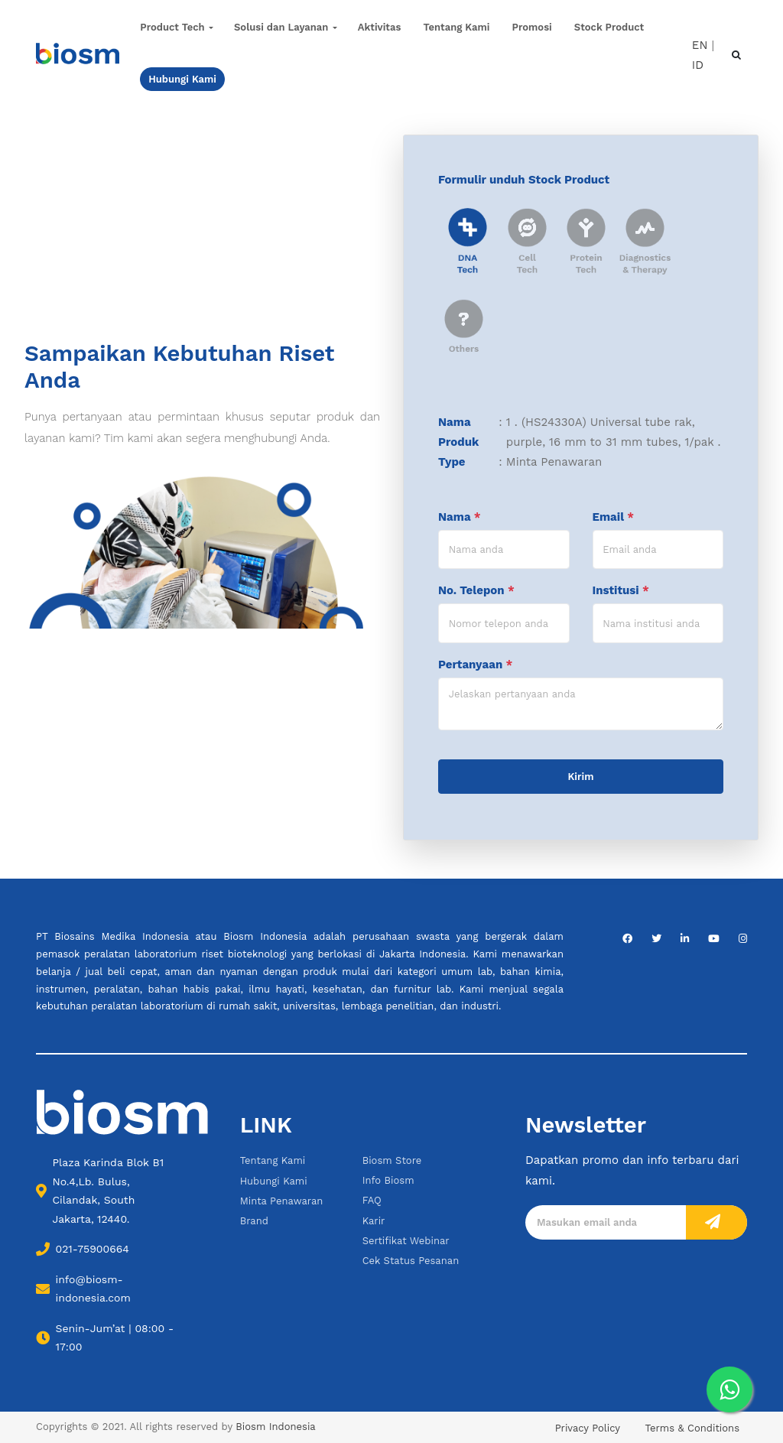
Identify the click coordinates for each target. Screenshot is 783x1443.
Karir (373, 1221)
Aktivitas (379, 27)
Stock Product (609, 27)
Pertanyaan (475, 664)
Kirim (581, 776)
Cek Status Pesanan (411, 1260)
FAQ (372, 1200)
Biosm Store (392, 1160)
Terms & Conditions (692, 1428)
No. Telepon (476, 590)
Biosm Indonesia (275, 1426)
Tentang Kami (457, 27)
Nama (459, 517)
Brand (254, 1221)
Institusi (621, 590)
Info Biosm (388, 1180)
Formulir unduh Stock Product (523, 180)
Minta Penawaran (281, 1201)
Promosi (532, 27)
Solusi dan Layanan (281, 27)
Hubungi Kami (273, 1181)
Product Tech (172, 27)
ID (697, 65)
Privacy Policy (587, 1428)
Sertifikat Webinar (406, 1240)
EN (700, 44)
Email (613, 517)
